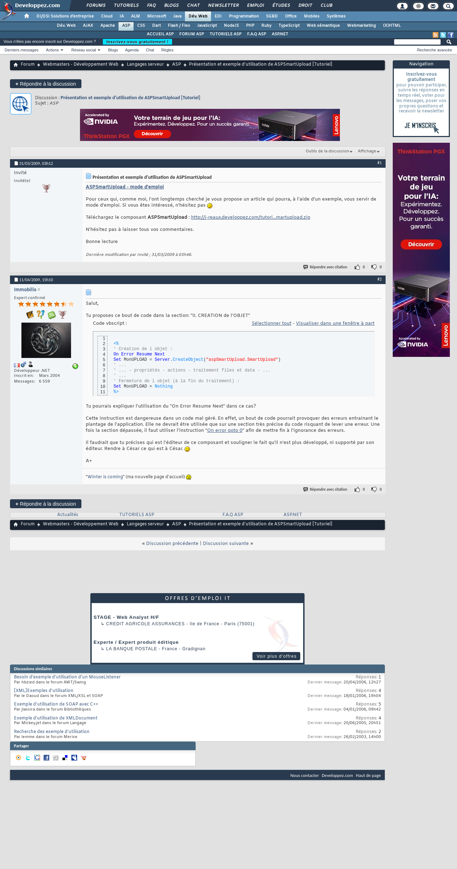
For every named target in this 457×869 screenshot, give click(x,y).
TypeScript (289, 25)
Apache (107, 25)
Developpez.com (337, 775)
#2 (379, 279)
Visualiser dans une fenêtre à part (335, 323)
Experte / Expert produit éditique (136, 642)
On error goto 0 (224, 431)
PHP (250, 25)
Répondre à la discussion (45, 84)
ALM (135, 16)
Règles (167, 50)
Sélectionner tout (271, 323)
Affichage (367, 151)
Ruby (266, 25)
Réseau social (83, 50)
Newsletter (223, 6)
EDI (218, 16)
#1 (379, 162)
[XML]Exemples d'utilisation (44, 691)
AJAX (88, 25)
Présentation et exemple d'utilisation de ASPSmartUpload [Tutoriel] (130, 98)
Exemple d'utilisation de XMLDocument (55, 718)
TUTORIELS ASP (225, 34)
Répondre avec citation (325, 267)
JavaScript (207, 25)
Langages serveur (145, 64)
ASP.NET (280, 34)
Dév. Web (198, 16)
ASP (126, 25)
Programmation (244, 16)
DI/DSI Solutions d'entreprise (65, 16)
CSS (141, 25)
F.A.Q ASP (256, 34)
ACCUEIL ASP (160, 34)
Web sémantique (323, 25)
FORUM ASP (191, 34)
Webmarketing (361, 25)
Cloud (106, 16)
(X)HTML (392, 25)
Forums (95, 6)
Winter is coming (105, 477)
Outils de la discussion (327, 151)
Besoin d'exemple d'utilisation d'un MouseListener (67, 677)
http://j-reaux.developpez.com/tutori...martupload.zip (250, 217)
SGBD (272, 16)
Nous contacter (304, 775)
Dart (156, 25)
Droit (304, 6)
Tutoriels (126, 6)
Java (177, 16)
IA (122, 16)
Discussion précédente (172, 544)
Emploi (255, 6)
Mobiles (312, 16)
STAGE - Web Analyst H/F (126, 617)
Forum (28, 64)
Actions (52, 50)
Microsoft (156, 16)
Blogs (171, 6)
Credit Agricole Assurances (145, 623)
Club (326, 6)
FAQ (151, 6)
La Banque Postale (131, 648)
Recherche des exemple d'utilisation (52, 732)
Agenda (132, 50)
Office (291, 16)
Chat (193, 6)
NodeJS (231, 25)
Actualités (67, 515)
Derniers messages (22, 50)
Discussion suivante (226, 544)
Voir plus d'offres (277, 656)
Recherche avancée (434, 50)
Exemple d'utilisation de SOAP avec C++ (56, 704)
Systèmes (336, 16)
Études (280, 6)
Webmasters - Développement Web (81, 64)
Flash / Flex (179, 25)
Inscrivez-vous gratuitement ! (137, 42)
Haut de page (368, 775)
